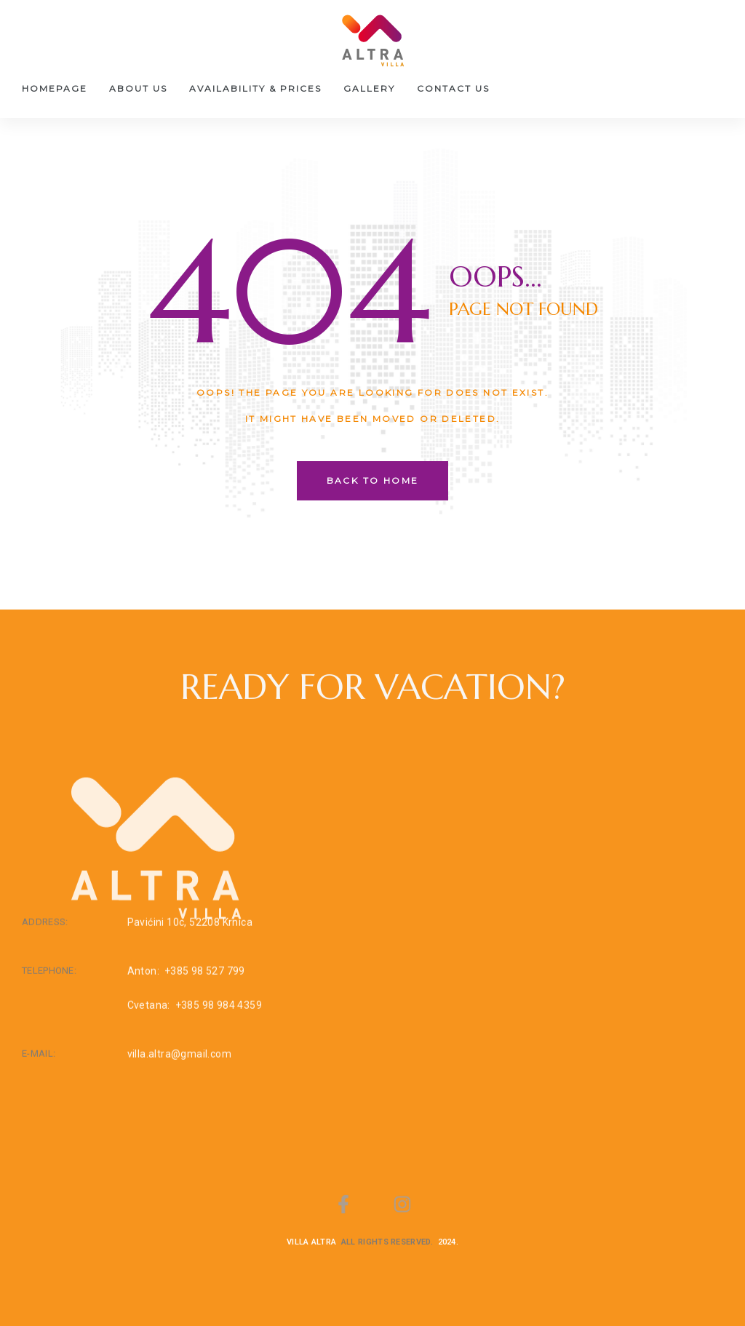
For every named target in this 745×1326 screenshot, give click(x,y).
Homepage (54, 88)
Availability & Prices (255, 88)
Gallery (369, 88)
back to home (373, 480)
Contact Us (453, 88)
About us (138, 88)
